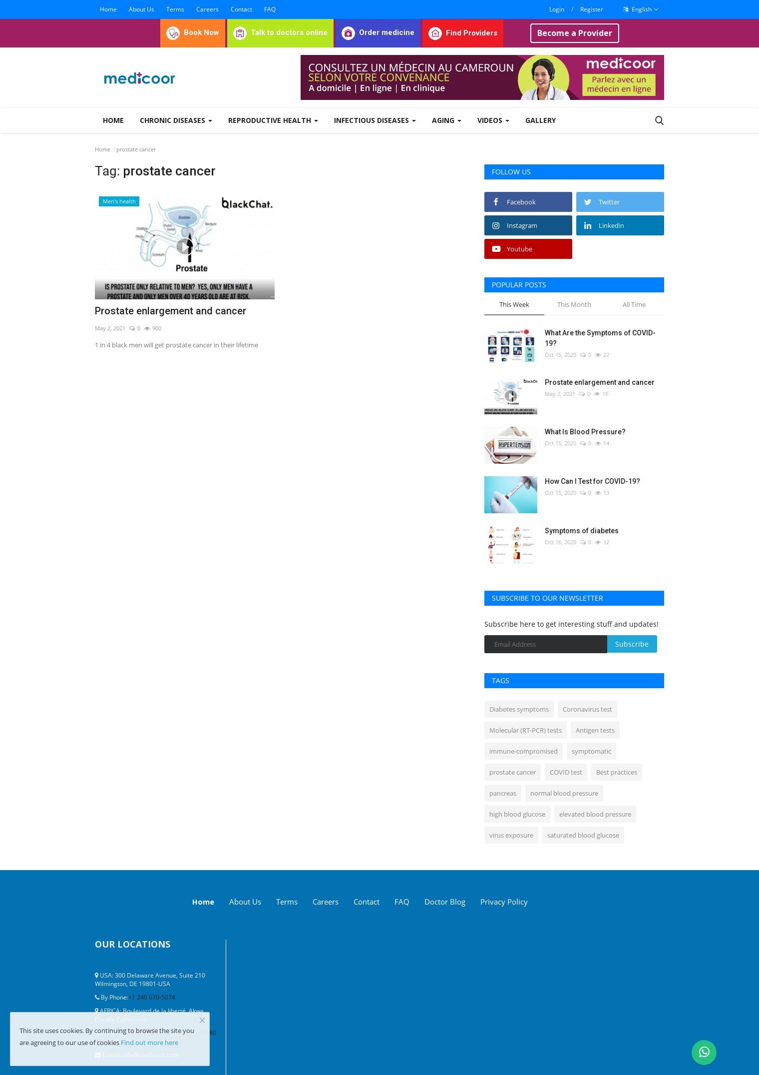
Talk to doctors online (280, 32)
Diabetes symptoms (519, 709)
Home (108, 9)
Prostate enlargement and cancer (170, 311)
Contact (241, 9)
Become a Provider (574, 32)
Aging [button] (446, 120)
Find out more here (149, 1042)
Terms (175, 9)
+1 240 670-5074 (151, 996)
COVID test (566, 772)
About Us (141, 9)
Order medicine (378, 32)
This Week (514, 304)
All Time (634, 304)
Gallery (540, 120)
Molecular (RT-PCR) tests (525, 730)
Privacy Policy (548, 901)
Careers (207, 9)
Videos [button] (493, 120)
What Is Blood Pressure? (585, 432)
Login (556, 9)
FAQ (270, 9)
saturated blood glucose (583, 835)
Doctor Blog (480, 901)
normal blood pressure (564, 793)
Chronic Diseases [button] (176, 120)
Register (591, 9)
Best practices (616, 772)
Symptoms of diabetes (582, 531)
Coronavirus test (587, 709)
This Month (574, 304)
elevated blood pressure (595, 814)
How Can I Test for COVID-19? (592, 481)
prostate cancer (512, 772)
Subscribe (632, 644)
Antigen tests (595, 730)
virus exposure (511, 835)
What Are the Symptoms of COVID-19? (600, 338)
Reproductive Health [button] (273, 120)
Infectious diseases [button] (375, 120)
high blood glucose (517, 814)
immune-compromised (523, 751)
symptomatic (591, 751)
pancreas (502, 793)
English (641, 9)
